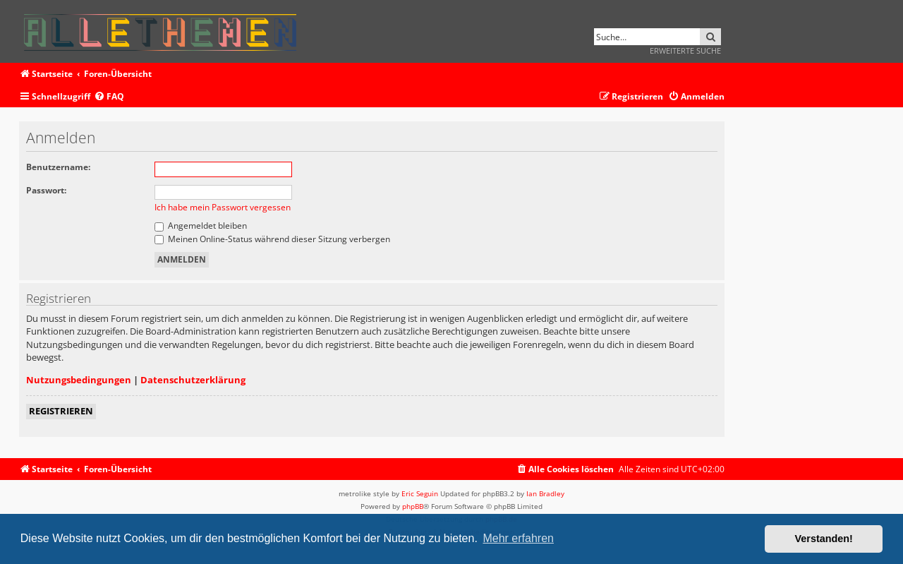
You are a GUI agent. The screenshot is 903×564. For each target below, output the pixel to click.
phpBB (412, 506)
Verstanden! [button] (824, 538)
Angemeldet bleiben (200, 226)
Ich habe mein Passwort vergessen (222, 207)
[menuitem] (109, 97)
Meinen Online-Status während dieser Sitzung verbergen (272, 239)
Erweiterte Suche (685, 50)
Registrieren (61, 410)
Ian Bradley (545, 493)
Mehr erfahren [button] (518, 538)
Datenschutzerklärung (193, 379)
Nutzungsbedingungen (78, 379)
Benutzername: (58, 167)
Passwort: (46, 190)
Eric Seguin (419, 493)
